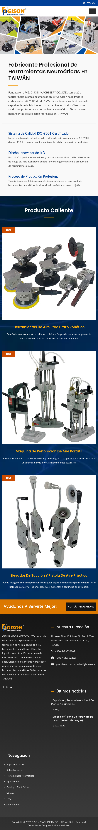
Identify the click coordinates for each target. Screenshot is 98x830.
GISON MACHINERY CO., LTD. (48, 821)
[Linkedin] (11, 687)
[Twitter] (7, 687)
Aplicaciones (13, 781)
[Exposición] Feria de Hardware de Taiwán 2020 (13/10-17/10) (72, 718)
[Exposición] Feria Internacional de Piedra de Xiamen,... (72, 702)
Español (91, 3)
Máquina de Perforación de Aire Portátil (49, 451)
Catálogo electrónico (18, 787)
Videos (10, 792)
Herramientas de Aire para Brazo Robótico (49, 327)
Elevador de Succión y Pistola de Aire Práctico (49, 575)
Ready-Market (62, 825)
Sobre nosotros (15, 769)
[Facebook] (3, 687)
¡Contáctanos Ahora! (81, 606)
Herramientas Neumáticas (20, 775)
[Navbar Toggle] (92, 11)
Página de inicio (15, 764)
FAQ (9, 798)
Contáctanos (13, 804)
